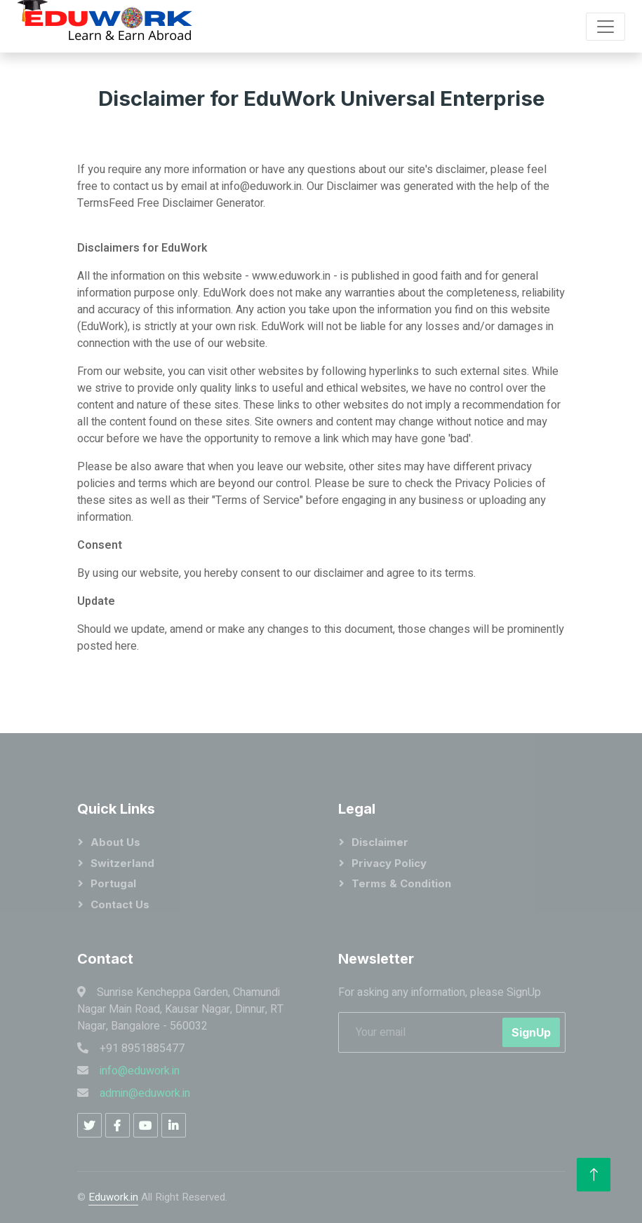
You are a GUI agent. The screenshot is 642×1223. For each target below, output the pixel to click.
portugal (113, 883)
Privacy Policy (389, 863)
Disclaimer (380, 842)
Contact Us (120, 904)
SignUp (531, 1032)
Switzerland (122, 863)
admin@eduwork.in (145, 1093)
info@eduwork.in (140, 1071)
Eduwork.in (113, 1197)
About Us (115, 842)
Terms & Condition (401, 883)
